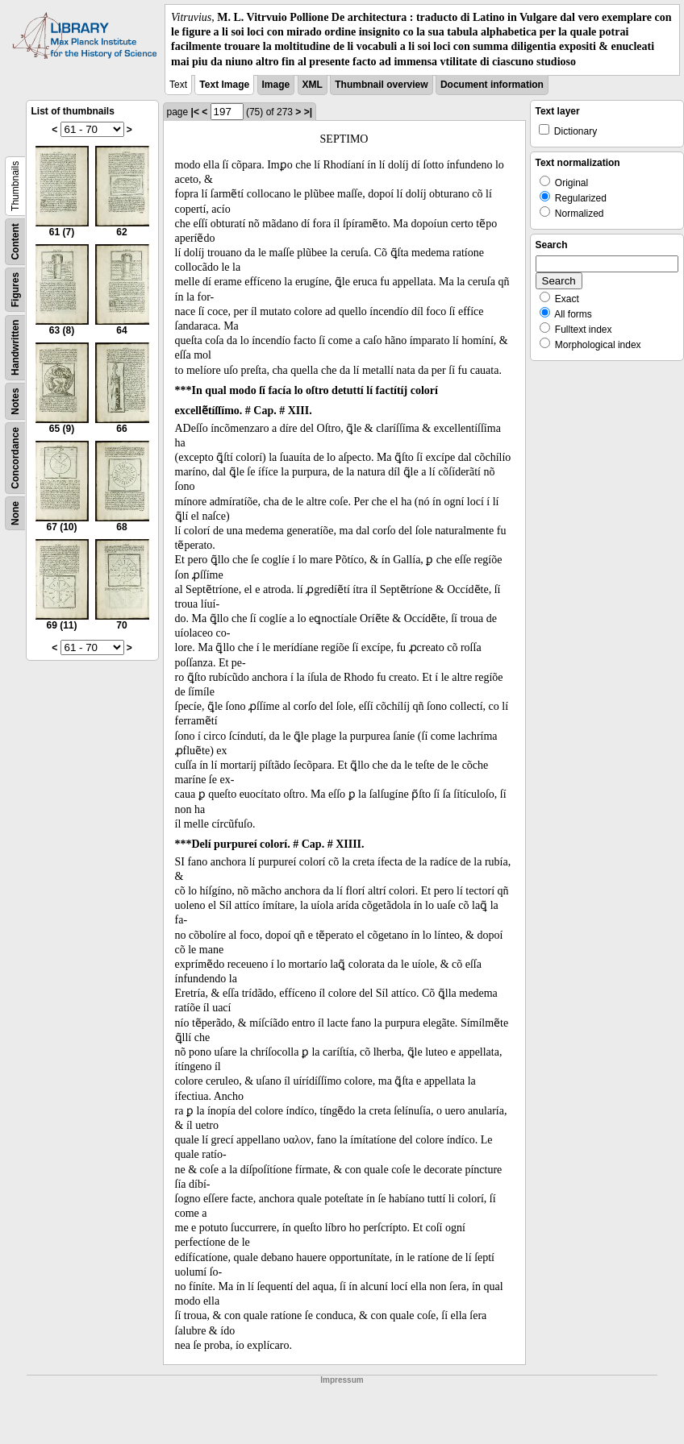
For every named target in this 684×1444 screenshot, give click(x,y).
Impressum (341, 1380)
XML (312, 84)
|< (195, 112)
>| (308, 112)
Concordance (15, 458)
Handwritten (15, 347)
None (15, 513)
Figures (15, 289)
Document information (492, 84)
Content (15, 241)
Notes (15, 401)
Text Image (224, 84)
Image (276, 84)
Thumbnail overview (381, 84)
